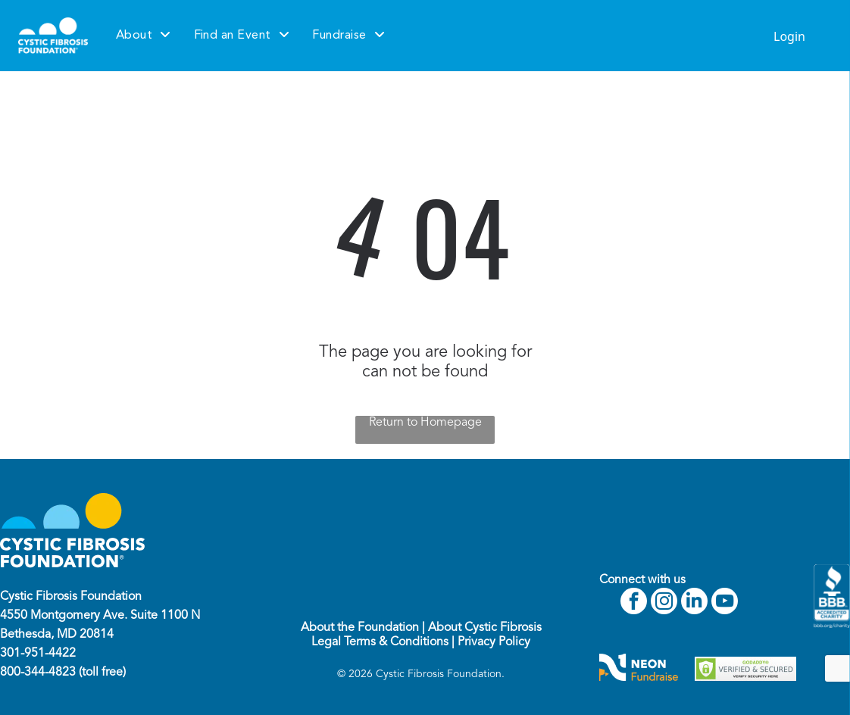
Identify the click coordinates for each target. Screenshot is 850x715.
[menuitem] (144, 35)
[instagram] (664, 603)
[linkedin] (694, 603)
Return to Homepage (425, 423)
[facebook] (633, 603)
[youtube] (724, 603)
